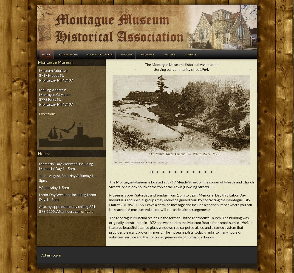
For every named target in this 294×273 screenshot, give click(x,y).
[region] (181, 127)
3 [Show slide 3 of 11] (163, 172)
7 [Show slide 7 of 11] (187, 172)
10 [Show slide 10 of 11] (205, 172)
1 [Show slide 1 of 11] (151, 172)
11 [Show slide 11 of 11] (211, 172)
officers (87, 211)
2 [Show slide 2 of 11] (157, 172)
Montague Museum (147, 27)
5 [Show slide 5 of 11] (175, 172)
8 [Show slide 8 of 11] (193, 172)
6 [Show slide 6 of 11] (181, 172)
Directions (47, 114)
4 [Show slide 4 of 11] (169, 172)
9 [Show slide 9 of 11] (199, 172)
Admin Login (51, 255)
